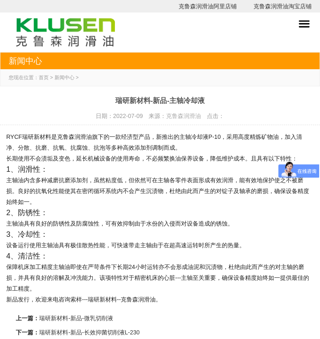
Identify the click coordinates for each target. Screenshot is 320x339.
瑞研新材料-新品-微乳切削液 (76, 318)
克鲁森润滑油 (183, 116)
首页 (44, 77)
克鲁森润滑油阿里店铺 (208, 6)
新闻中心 (64, 77)
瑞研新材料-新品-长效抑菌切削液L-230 (89, 332)
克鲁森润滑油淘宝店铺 (282, 6)
